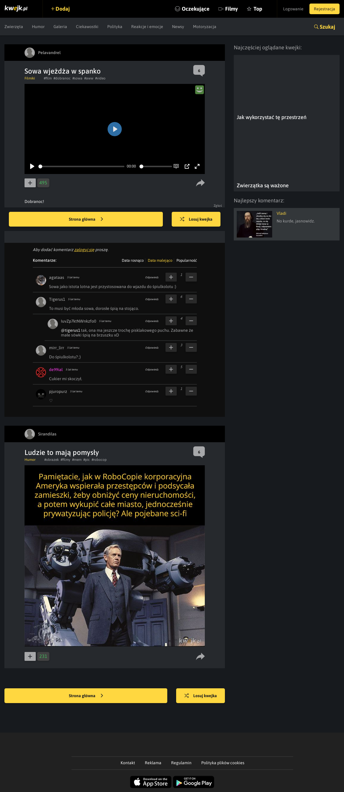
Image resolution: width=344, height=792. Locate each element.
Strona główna (86, 219)
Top (258, 9)
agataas (56, 277)
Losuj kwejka (196, 219)
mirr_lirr (56, 347)
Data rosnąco (133, 260)
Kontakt (128, 762)
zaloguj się (84, 249)
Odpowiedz (151, 277)
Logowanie (293, 8)
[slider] (81, 166)
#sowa (77, 78)
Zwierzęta (13, 26)
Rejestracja (324, 8)
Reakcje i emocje (147, 26)
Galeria (60, 26)
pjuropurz (58, 391)
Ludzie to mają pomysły (62, 452)
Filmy (231, 9)
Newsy (178, 26)
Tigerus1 (57, 299)
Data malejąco (160, 260)
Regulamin (181, 762)
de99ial (56, 369)
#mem (77, 460)
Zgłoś (218, 205)
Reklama (153, 762)
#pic (86, 460)
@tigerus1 (70, 330)
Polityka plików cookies (222, 762)
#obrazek (51, 460)
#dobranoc (62, 78)
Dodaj (63, 9)
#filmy (65, 460)
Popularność (186, 260)
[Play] (32, 166)
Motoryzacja (204, 26)
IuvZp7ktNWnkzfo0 (78, 321)
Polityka (114, 26)
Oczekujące (196, 9)
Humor (38, 26)
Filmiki (30, 78)
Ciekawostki (87, 26)
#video (100, 78)
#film (48, 78)
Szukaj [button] (327, 27)
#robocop (99, 460)
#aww (88, 78)
